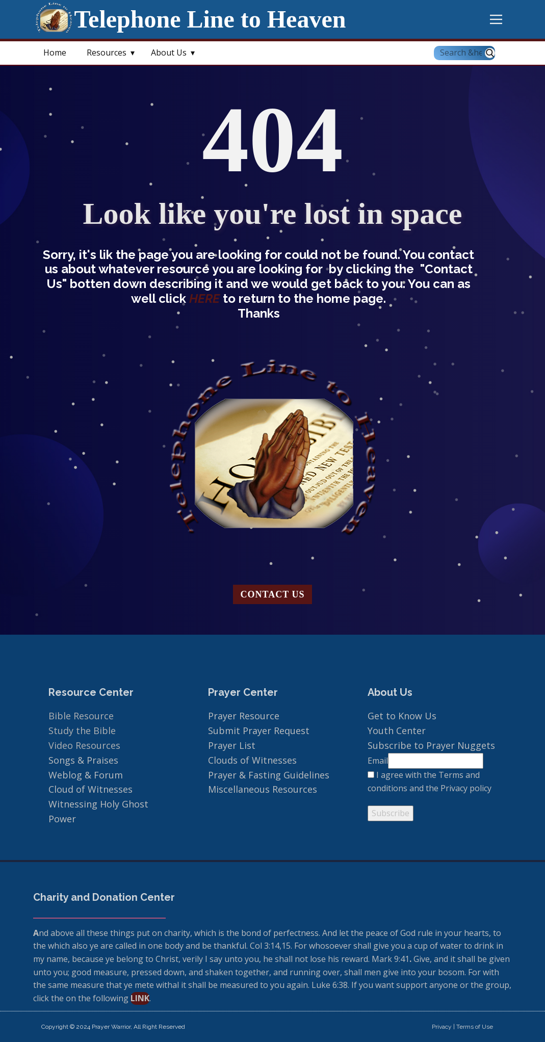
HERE (206, 298)
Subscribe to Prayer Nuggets (431, 745)
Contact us (273, 594)
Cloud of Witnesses (90, 789)
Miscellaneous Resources (262, 789)
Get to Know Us (402, 716)
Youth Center (398, 730)
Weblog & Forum (85, 775)
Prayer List (231, 745)
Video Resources (84, 745)
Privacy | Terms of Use (462, 1026)
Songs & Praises (84, 760)
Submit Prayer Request (260, 730)
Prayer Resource (243, 716)
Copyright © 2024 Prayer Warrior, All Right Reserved (113, 1026)
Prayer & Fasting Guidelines (268, 775)
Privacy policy (465, 788)
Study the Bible (82, 730)
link (140, 998)
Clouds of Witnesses (252, 760)
